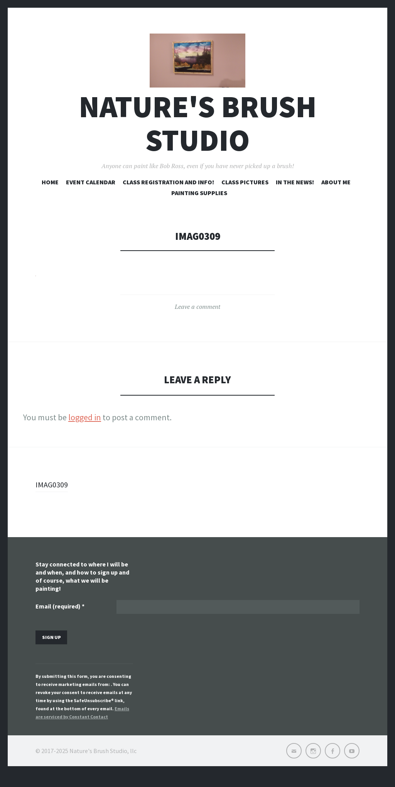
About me (336, 192)
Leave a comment (197, 317)
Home (50, 192)
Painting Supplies (199, 203)
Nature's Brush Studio (198, 133)
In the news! (295, 192)
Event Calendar (90, 192)
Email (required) (59, 617)
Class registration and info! (168, 192)
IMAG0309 (53, 494)
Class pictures (244, 192)
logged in (84, 427)
